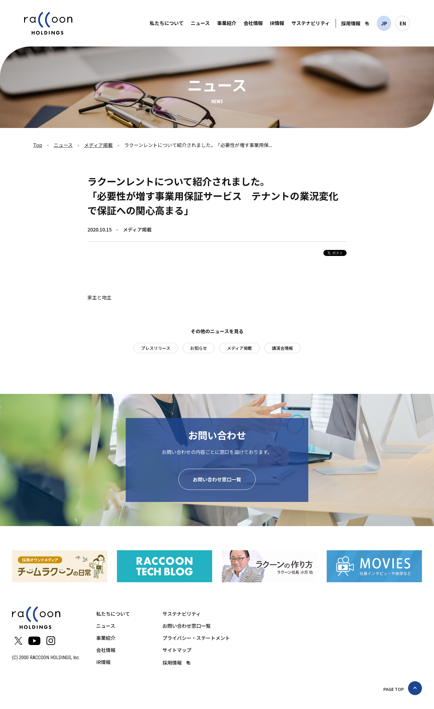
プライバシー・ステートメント (196, 637)
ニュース (200, 23)
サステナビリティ (310, 23)
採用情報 (350, 23)
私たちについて (167, 23)
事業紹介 (226, 23)
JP (384, 23)
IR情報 (277, 23)
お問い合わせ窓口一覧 (217, 479)
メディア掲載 (98, 145)
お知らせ (198, 348)
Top (37, 145)
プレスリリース (155, 348)
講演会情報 (282, 348)
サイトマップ (176, 649)
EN (403, 23)
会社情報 (253, 23)
